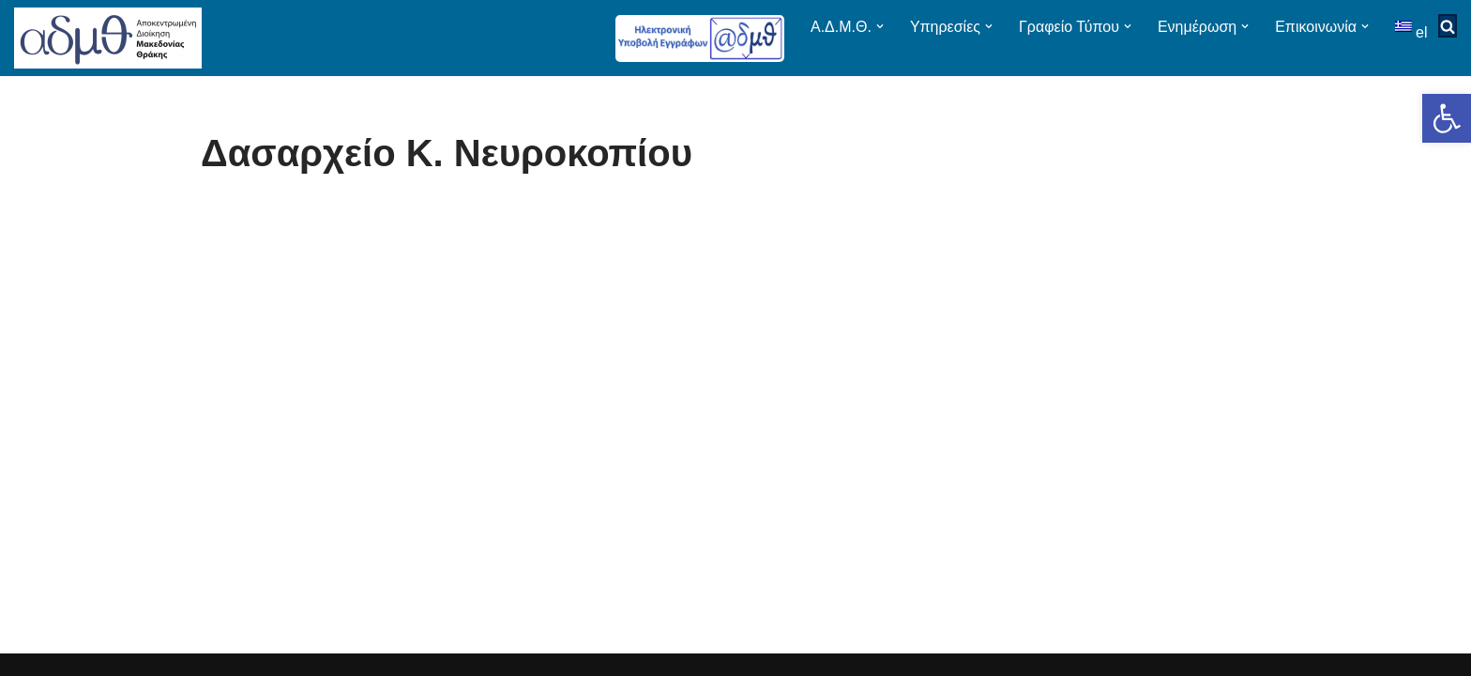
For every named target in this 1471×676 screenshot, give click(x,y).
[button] (1446, 118)
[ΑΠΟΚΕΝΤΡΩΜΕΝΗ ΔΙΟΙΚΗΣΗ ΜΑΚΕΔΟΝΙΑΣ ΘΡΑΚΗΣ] (108, 38)
